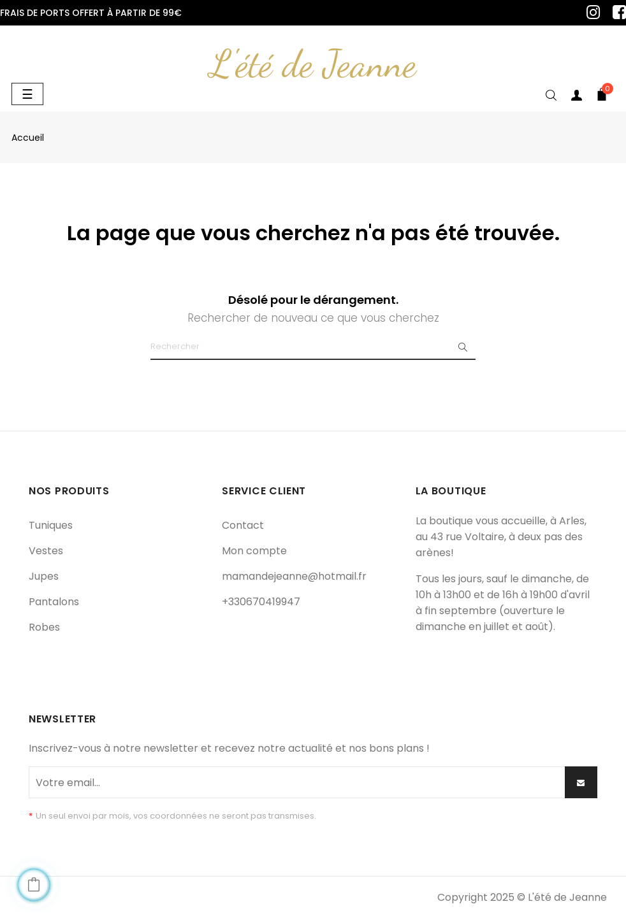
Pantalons (54, 601)
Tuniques (51, 525)
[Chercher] (313, 347)
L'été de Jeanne (313, 64)
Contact (243, 525)
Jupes (44, 576)
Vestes (46, 550)
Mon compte (254, 550)
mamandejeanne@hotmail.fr (294, 576)
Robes (44, 627)
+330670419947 (261, 601)
